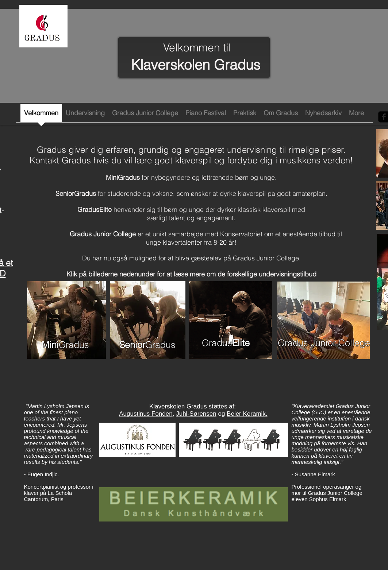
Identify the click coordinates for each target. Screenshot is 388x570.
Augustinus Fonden (146, 413)
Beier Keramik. (247, 413)
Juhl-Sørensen (196, 413)
